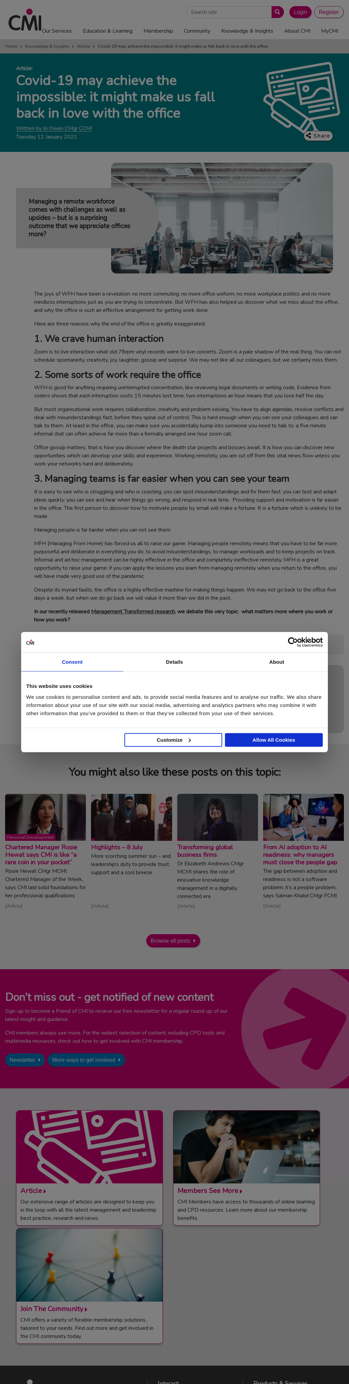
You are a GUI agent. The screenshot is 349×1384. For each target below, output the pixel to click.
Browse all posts (171, 941)
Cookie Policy (188, 1373)
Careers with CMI (184, 1306)
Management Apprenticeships (292, 1272)
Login (300, 12)
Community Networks (188, 1297)
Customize (174, 739)
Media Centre (179, 1281)
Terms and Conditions (104, 1373)
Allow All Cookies (274, 739)
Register (329, 12)
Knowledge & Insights (47, 46)
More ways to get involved (83, 1060)
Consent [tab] (72, 662)
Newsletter (22, 1060)
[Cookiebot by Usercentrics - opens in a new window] (293, 642)
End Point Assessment (284, 1281)
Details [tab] (174, 662)
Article (83, 46)
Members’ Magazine (282, 1323)
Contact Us (177, 1272)
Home (11, 46)
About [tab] (276, 662)
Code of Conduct (150, 1373)
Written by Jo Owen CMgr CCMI (54, 128)
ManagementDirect (281, 1314)
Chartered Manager (281, 1289)
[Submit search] (276, 12)
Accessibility (254, 1373)
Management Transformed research (133, 611)
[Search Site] (229, 12)
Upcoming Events (184, 1289)
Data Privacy (221, 1373)
